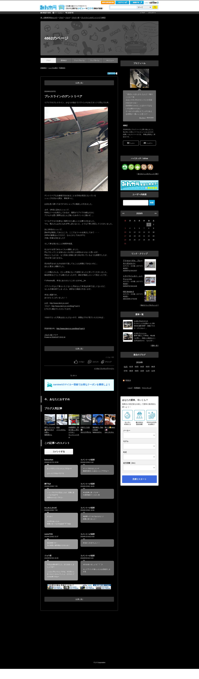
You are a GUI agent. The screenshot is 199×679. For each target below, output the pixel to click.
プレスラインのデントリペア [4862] (93, 17)
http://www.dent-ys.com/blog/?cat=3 (70, 329)
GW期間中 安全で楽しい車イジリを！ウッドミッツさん (74, 432)
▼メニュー (110, 60)
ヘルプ (146, 2)
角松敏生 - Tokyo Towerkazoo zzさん (98, 429)
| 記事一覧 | (79, 83)
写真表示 (62, 68)
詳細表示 (43, 68)
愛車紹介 (64, 60)
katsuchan (48, 460)
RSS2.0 (128, 380)
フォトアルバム (79, 60)
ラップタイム (94, 60)
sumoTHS (48, 534)
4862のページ (56, 38)
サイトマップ (146, 388)
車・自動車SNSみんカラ (48, 17)
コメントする (59, 451)
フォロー (131, 143)
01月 (126, 367)
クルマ (67, 17)
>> (156, 213)
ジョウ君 (48, 556)
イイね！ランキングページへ (104, 368)
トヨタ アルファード (141, 321)
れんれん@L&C (50, 508)
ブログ (61, 17)
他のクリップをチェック (149, 305)
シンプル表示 (53, 68)
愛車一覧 (155, 345)
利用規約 (137, 388)
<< (123, 213)
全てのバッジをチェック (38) (148, 174)
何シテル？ (142, 117)
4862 (125, 125)
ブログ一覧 (75, 17)
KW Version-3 (128, 292)
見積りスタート (139, 479)
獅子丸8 (47, 484)
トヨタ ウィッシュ (140, 333)
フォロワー (148, 143)
